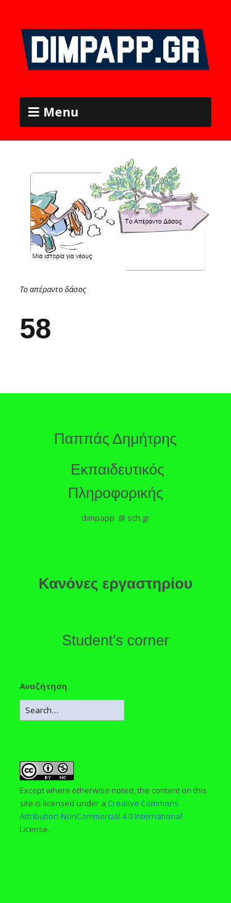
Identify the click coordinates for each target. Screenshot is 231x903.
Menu (61, 112)
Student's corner (115, 640)
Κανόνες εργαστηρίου (116, 583)
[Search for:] (72, 710)
